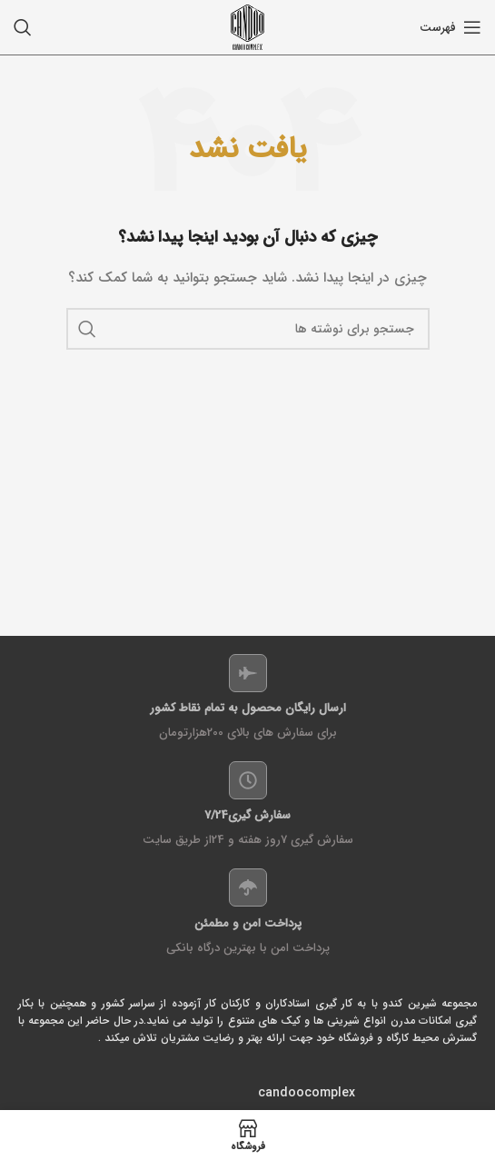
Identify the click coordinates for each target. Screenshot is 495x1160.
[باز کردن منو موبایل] (450, 27)
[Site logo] (247, 26)
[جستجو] (23, 27)
